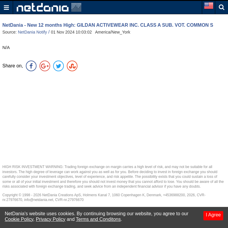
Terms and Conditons (98, 219)
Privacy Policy (51, 219)
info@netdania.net (38, 200)
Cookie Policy (19, 219)
